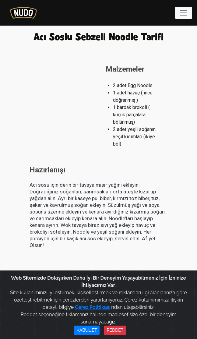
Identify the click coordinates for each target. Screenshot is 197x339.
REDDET (115, 330)
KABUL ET (87, 330)
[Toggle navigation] (183, 13)
